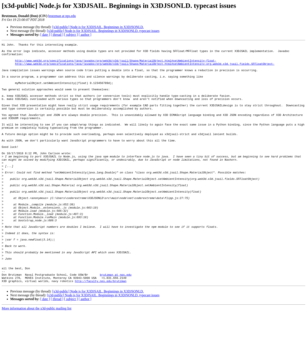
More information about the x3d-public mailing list (36, 356)
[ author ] (85, 34)
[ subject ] (71, 34)
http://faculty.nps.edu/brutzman (100, 329)
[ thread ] (57, 34)
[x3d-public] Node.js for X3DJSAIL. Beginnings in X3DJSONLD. (98, 27)
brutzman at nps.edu (62, 16)
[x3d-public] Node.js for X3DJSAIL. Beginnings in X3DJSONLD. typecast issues (103, 31)
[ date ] (45, 34)
